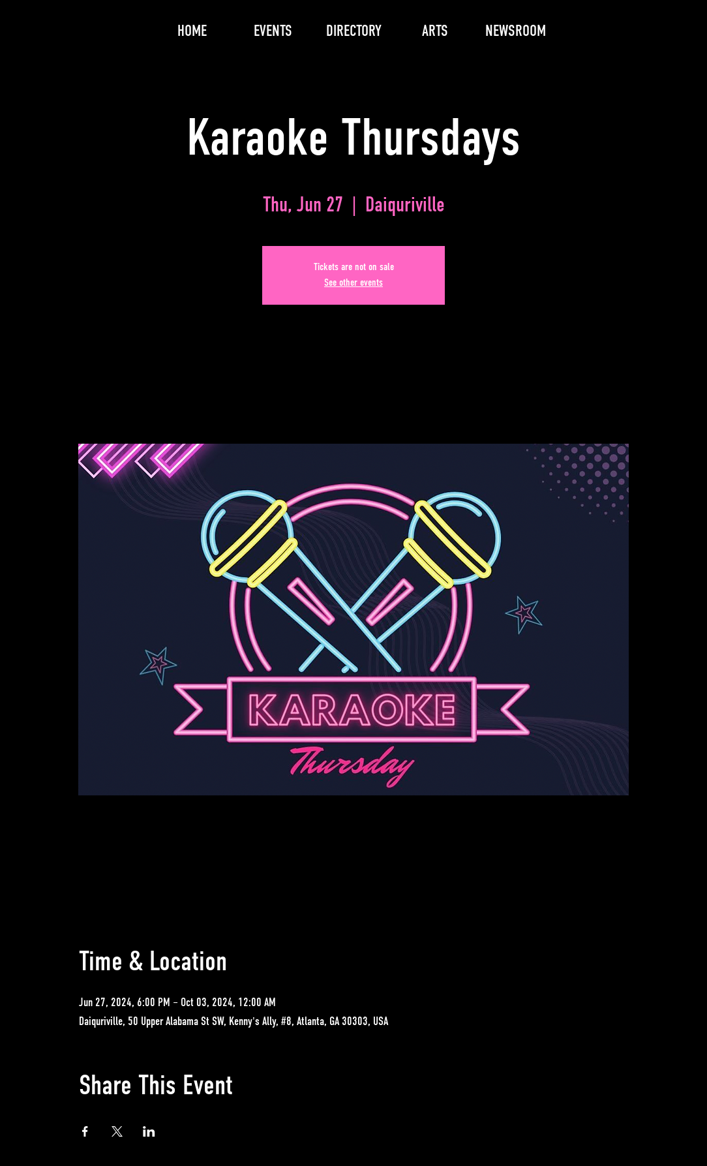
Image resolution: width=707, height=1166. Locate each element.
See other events (353, 283)
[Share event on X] (117, 1131)
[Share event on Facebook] (85, 1131)
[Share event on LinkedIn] (149, 1131)
